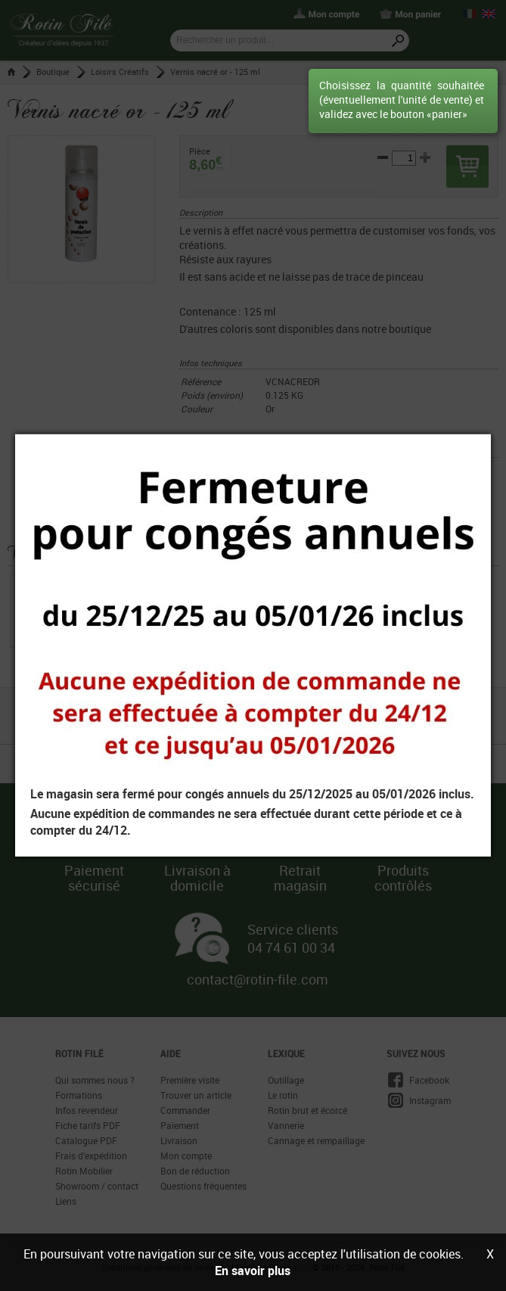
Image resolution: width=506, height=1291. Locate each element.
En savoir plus (252, 1270)
